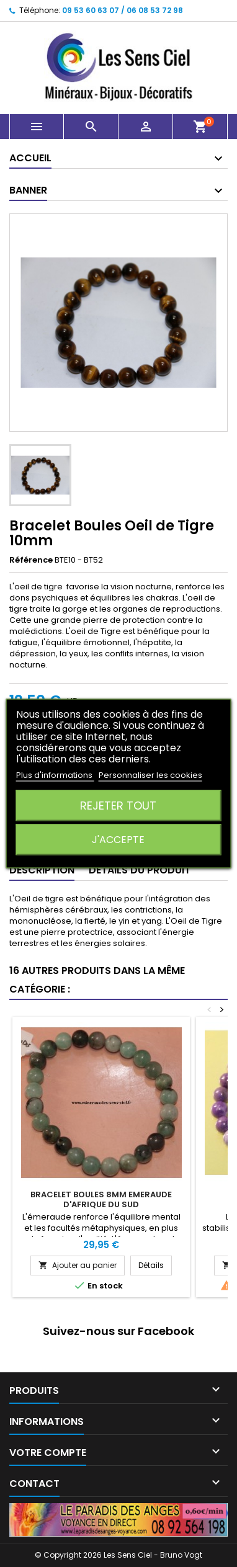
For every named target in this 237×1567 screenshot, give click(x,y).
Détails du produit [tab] (139, 870)
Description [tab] (41, 870)
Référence (31, 560)
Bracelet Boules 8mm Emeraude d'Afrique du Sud (101, 1199)
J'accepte (118, 840)
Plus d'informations (55, 775)
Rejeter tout (118, 805)
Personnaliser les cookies (150, 775)
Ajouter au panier (77, 1265)
